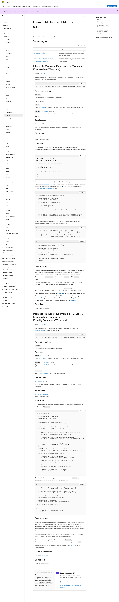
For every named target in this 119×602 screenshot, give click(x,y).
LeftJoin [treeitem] (7, 129)
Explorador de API (47, 17)
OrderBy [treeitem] (7, 151)
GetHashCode (43, 188)
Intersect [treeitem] (8, 115)
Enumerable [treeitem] (7, 33)
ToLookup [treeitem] (8, 230)
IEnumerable (43, 105)
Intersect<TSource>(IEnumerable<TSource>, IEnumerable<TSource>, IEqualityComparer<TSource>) (44, 59)
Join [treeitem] (6, 121)
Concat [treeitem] (7, 64)
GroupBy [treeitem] (8, 104)
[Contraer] (22, 15)
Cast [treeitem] (7, 59)
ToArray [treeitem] (7, 219)
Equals (50, 188)
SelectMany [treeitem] (8, 177)
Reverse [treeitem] (7, 168)
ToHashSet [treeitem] (8, 224)
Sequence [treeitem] (8, 180)
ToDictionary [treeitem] (8, 222)
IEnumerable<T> (43, 107)
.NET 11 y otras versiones (42, 308)
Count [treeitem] (7, 70)
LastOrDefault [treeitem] (9, 126)
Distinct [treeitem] (7, 78)
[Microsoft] (3, 2)
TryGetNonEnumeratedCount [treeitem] (12, 233)
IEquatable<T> (47, 184)
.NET (39, 17)
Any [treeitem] (6, 48)
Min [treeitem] (6, 140)
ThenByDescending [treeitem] (10, 216)
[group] (60, 86)
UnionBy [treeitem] (8, 239)
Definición (99, 20)
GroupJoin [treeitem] (8, 107)
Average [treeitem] (7, 56)
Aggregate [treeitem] (8, 39)
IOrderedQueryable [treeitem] (7, 272)
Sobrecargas (100, 22)
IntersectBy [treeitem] (8, 118)
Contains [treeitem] (8, 67)
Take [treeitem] (7, 205)
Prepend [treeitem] (7, 160)
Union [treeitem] (7, 236)
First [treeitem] (7, 98)
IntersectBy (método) (43, 555)
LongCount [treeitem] (8, 132)
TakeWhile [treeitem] (8, 210)
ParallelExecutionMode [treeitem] (8, 295)
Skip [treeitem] (7, 194)
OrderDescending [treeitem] (10, 157)
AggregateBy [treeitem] (9, 42)
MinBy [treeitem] (7, 143)
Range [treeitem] (7, 163)
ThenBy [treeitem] (7, 213)
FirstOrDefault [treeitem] (9, 101)
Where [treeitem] (7, 241)
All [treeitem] (6, 45)
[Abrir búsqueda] (108, 2)
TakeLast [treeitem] (7, 208)
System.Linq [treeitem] (6, 25)
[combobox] (12, 19)
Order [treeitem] (7, 149)
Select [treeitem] (7, 174)
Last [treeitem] (6, 123)
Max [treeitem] (7, 135)
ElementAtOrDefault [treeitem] (10, 87)
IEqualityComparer (48, 371)
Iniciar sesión (114, 2)
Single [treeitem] (7, 188)
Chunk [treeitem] (7, 62)
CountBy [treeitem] (8, 73)
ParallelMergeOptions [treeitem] (8, 298)
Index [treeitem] (7, 109)
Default (61, 293)
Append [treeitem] (7, 50)
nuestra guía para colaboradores (43, 587)
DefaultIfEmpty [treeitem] (9, 76)
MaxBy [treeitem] (7, 137)
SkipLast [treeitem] (7, 196)
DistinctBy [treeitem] (8, 81)
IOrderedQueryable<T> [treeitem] (8, 275)
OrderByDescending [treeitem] (10, 154)
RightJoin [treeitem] (8, 171)
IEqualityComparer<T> (76, 59)
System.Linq (46, 31)
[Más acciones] (84, 17)
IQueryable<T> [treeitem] (6, 281)
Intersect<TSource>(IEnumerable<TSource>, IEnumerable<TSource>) (103, 25)
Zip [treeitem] (6, 244)
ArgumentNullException (41, 137)
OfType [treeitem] (7, 146)
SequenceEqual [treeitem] (9, 182)
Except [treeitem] (7, 93)
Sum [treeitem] (7, 202)
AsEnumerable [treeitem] (9, 53)
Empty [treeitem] (7, 90)
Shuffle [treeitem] (7, 185)
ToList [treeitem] (7, 227)
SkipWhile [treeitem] (8, 199)
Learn (34, 17)
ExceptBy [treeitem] (8, 95)
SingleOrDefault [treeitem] (9, 191)
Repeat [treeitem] (7, 166)
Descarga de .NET (112, 6)
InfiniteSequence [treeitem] (9, 112)
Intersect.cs (43, 73)
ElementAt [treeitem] (8, 84)
